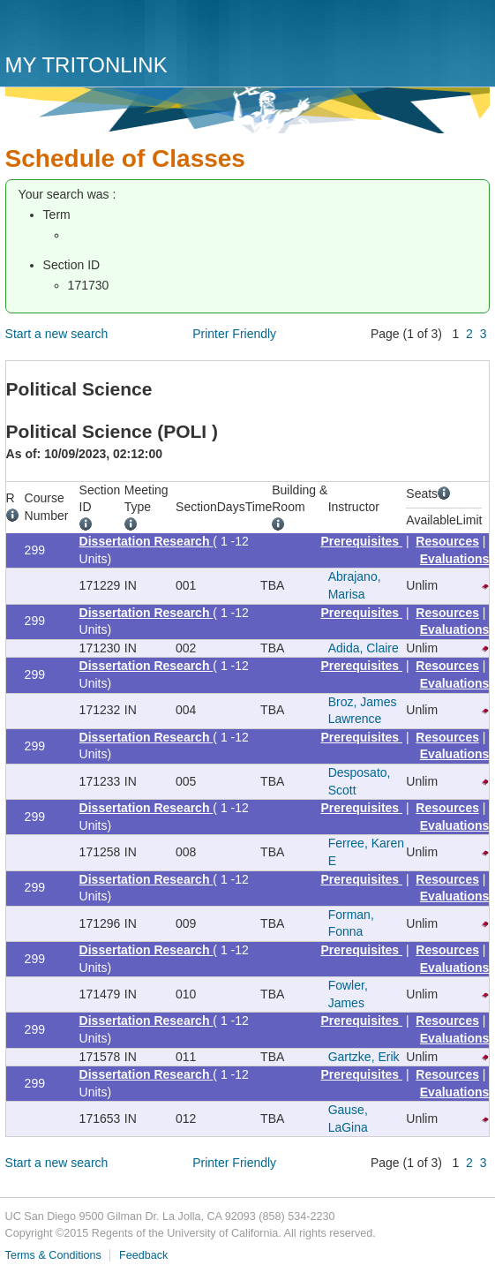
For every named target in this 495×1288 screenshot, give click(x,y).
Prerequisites (361, 541)
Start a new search (57, 334)
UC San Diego (106, 29)
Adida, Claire (363, 648)
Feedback (143, 1255)
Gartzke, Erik (364, 1057)
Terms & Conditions (53, 1255)
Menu (472, 33)
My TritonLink (86, 65)
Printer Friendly (234, 334)
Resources (447, 541)
